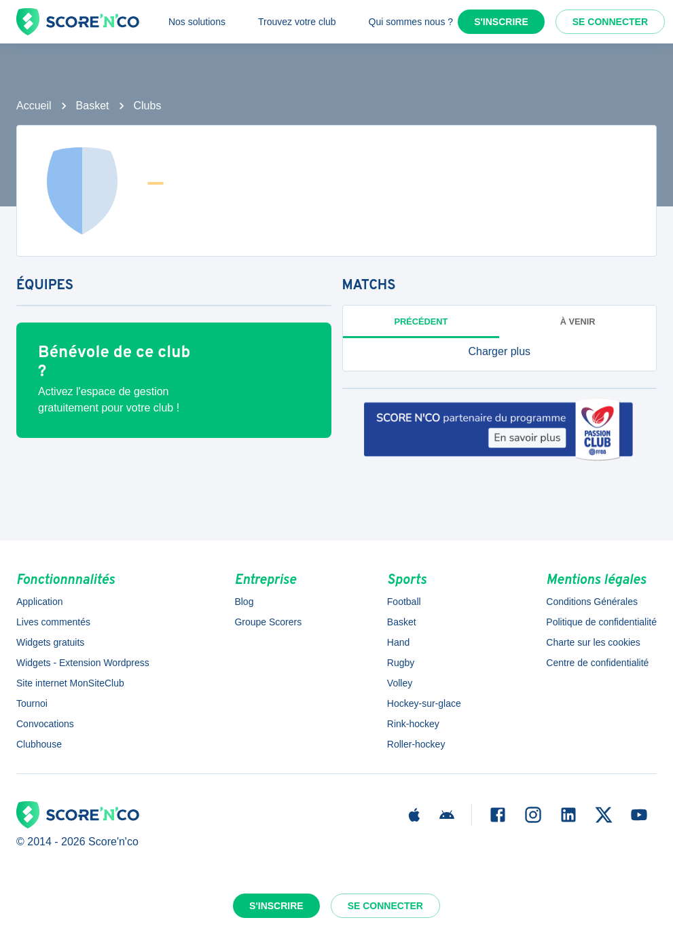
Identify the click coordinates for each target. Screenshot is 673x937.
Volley (399, 683)
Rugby (400, 662)
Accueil (34, 105)
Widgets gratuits (50, 642)
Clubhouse (39, 744)
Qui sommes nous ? (411, 21)
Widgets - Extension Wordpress (82, 662)
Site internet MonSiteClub (70, 683)
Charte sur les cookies (593, 642)
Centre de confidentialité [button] (597, 662)
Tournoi (32, 703)
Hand (398, 642)
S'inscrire (501, 21)
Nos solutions (196, 21)
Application (39, 601)
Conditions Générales (592, 601)
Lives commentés (53, 622)
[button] (500, 351)
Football (404, 601)
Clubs (148, 105)
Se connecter (610, 21)
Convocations (45, 723)
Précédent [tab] (421, 321)
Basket (92, 105)
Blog (243, 601)
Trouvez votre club (297, 21)
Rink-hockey (413, 723)
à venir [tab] (578, 321)
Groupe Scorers (268, 622)
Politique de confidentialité (601, 622)
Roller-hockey (416, 744)
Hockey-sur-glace (424, 703)
